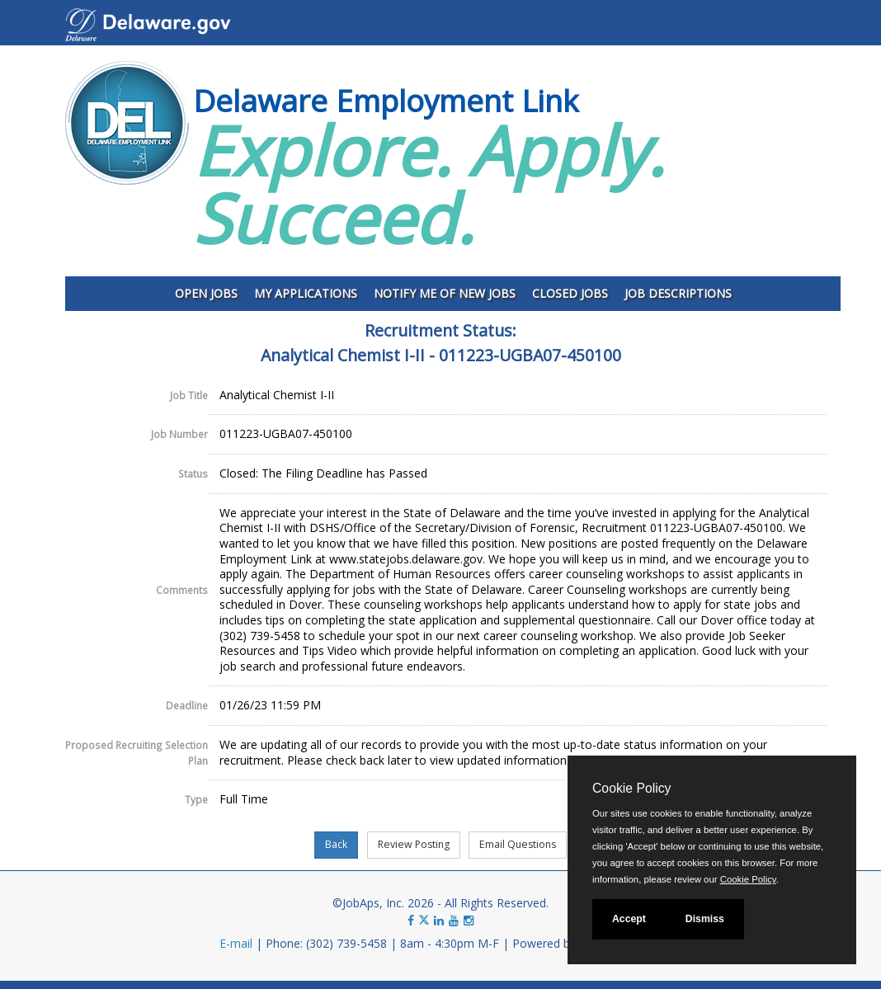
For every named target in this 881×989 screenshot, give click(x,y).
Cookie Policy (631, 788)
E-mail (235, 943)
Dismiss (704, 919)
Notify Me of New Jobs (445, 293)
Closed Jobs (570, 293)
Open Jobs (206, 293)
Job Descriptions (678, 293)
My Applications (305, 293)
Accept (629, 919)
